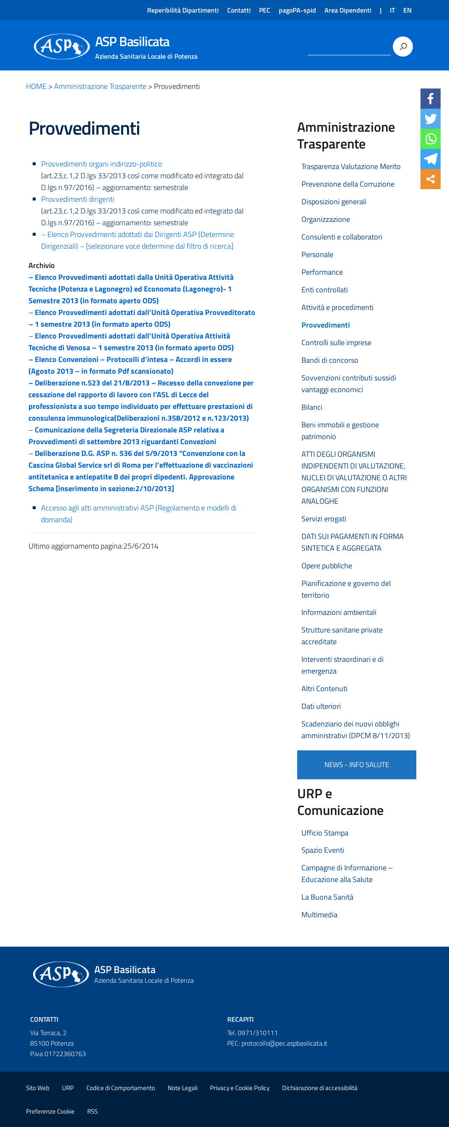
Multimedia (319, 914)
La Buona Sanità (327, 897)
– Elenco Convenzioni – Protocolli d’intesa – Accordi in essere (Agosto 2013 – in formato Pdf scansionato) (130, 365)
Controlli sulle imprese (336, 342)
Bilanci (311, 407)
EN (407, 10)
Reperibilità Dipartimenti (183, 10)
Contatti (239, 10)
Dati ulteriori (321, 706)
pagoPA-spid (297, 10)
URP (68, 1088)
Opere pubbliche (326, 565)
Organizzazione (325, 219)
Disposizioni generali (333, 201)
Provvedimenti (325, 325)
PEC (264, 10)
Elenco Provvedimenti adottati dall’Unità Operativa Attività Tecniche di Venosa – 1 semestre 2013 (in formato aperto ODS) (131, 341)
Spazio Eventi (322, 850)
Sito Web (37, 1088)
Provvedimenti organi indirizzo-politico (101, 163)
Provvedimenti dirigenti (77, 199)
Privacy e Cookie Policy (240, 1088)
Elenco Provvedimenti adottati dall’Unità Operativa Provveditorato (145, 312)
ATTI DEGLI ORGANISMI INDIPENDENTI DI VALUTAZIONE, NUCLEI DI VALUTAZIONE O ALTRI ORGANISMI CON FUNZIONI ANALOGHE (354, 477)
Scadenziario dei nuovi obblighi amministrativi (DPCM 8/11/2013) (355, 729)
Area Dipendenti (347, 10)
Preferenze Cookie (50, 1111)
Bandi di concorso (329, 360)
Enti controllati (324, 289)
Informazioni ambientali (338, 612)
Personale (317, 254)
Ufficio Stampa (324, 832)
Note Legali (182, 1088)
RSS (92, 1111)
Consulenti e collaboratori (341, 236)
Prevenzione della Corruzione (347, 184)
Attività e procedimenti (337, 307)
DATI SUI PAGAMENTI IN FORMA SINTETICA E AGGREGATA (352, 542)
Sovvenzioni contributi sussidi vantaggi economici (348, 383)
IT (392, 10)
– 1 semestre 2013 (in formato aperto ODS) (100, 324)
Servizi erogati (323, 518)
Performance (322, 272)
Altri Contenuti (324, 688)
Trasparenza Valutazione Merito (351, 166)
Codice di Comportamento (120, 1088)
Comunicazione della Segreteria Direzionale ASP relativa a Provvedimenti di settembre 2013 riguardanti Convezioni (126, 435)
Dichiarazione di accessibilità (320, 1088)
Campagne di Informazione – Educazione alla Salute (347, 873)
